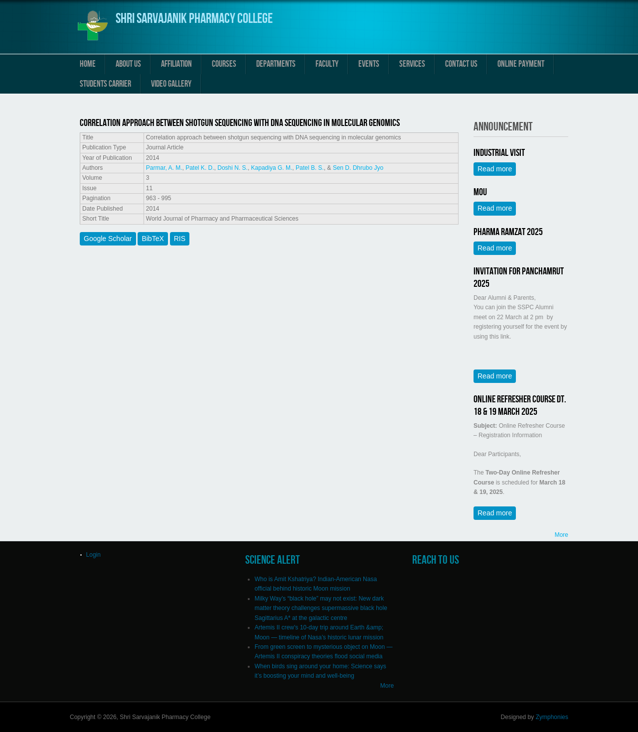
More (561, 534)
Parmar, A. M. (164, 167)
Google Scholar (108, 239)
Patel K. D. (199, 167)
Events (368, 64)
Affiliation (176, 64)
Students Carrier (105, 84)
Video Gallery (171, 84)
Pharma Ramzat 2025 (508, 232)
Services (412, 64)
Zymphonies (552, 717)
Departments (276, 64)
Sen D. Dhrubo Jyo (358, 167)
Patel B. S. (310, 167)
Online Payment (520, 64)
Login (93, 554)
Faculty (327, 64)
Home (88, 64)
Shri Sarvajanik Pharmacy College (194, 18)
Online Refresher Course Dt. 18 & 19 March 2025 (520, 405)
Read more (497, 168)
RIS (179, 239)
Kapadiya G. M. (272, 167)
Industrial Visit (499, 153)
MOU (480, 192)
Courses (224, 64)
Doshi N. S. (232, 167)
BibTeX (152, 239)
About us (128, 64)
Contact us (461, 64)
